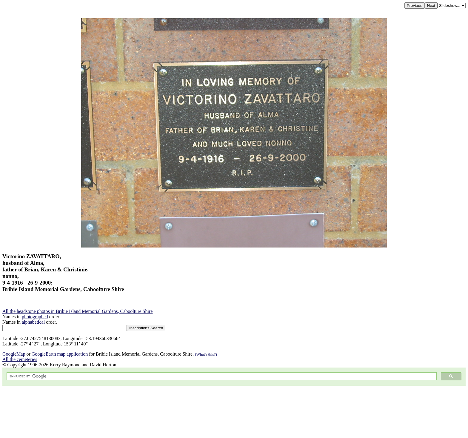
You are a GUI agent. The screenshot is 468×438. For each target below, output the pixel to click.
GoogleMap (13, 353)
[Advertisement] (181, 407)
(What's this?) (206, 354)
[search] (221, 376)
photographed (35, 316)
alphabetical (33, 322)
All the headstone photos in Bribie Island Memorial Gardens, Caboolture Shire (77, 311)
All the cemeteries (19, 359)
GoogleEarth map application (60, 353)
